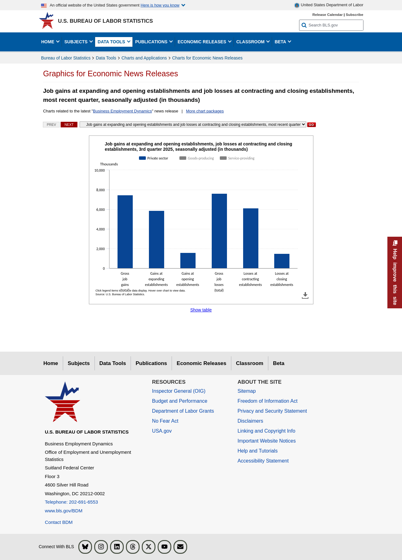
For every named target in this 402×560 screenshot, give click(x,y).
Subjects (79, 363)
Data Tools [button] (112, 41)
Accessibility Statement (263, 460)
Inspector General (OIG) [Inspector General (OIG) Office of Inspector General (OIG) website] (179, 391)
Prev (51, 124)
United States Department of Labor (328, 5)
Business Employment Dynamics (122, 111)
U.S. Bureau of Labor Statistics (105, 21)
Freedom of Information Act (268, 401)
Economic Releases (201, 363)
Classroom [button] (251, 41)
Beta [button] (281, 41)
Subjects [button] (76, 41)
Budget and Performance (179, 401)
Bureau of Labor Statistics (65, 57)
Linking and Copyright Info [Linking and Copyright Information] (266, 431)
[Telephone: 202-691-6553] (94, 502)
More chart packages (205, 111)
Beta (278, 363)
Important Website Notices (267, 441)
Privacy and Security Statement (272, 411)
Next (68, 124)
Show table (201, 309)
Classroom (249, 363)
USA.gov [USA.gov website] (162, 431)
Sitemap (247, 391)
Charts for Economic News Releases (207, 57)
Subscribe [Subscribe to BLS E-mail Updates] (354, 14)
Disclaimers (250, 421)
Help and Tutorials (258, 450)
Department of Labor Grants (183, 411)
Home (51, 363)
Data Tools (106, 57)
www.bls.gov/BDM (63, 510)
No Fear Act (165, 421)
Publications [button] (152, 41)
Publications (151, 363)
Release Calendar (327, 14)
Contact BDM (58, 522)
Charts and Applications (144, 57)
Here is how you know (160, 5)
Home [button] (48, 41)
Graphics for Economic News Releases (110, 73)
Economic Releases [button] (202, 41)
